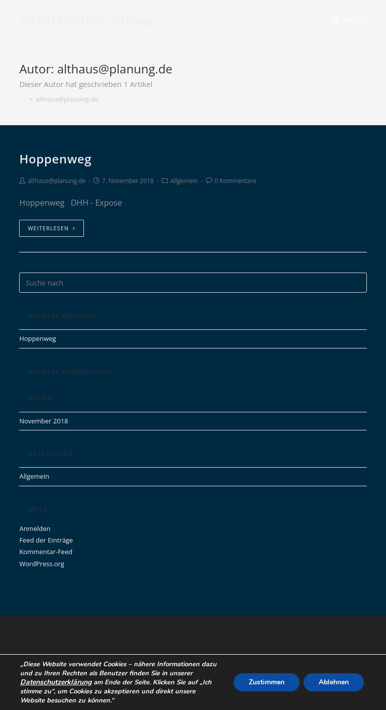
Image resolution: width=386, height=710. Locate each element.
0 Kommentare (235, 180)
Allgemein (184, 180)
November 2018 (43, 420)
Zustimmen (266, 682)
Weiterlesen (51, 228)
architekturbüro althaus (85, 20)
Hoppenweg (55, 158)
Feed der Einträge (46, 540)
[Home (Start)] (22, 99)
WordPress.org (41, 563)
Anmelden (34, 528)
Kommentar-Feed (45, 551)
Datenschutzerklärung (55, 682)
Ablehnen (334, 682)
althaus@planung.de (56, 180)
